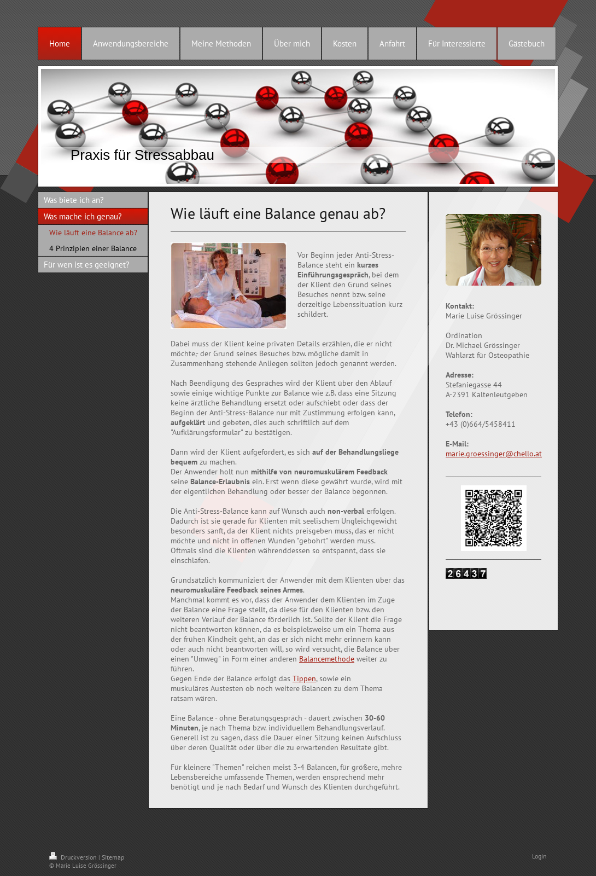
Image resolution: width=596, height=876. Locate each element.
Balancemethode (326, 659)
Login (539, 856)
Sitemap (113, 857)
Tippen (304, 678)
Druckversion (73, 857)
